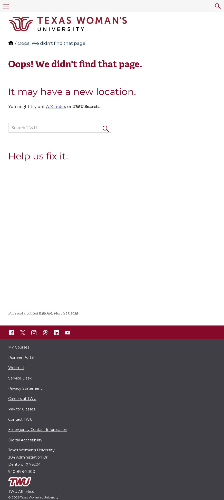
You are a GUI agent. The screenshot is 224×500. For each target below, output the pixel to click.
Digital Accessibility (25, 440)
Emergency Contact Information (37, 429)
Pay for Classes (21, 409)
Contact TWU (20, 419)
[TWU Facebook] (11, 333)
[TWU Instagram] (34, 333)
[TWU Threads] (45, 333)
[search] (218, 6)
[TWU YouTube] (68, 332)
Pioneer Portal (21, 357)
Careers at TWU (22, 398)
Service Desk (20, 378)
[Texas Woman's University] (67, 24)
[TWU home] (11, 43)
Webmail (16, 367)
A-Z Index (56, 106)
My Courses (18, 347)
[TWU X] (23, 332)
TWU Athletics (21, 491)
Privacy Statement (25, 388)
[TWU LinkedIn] (56, 333)
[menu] (6, 6)
